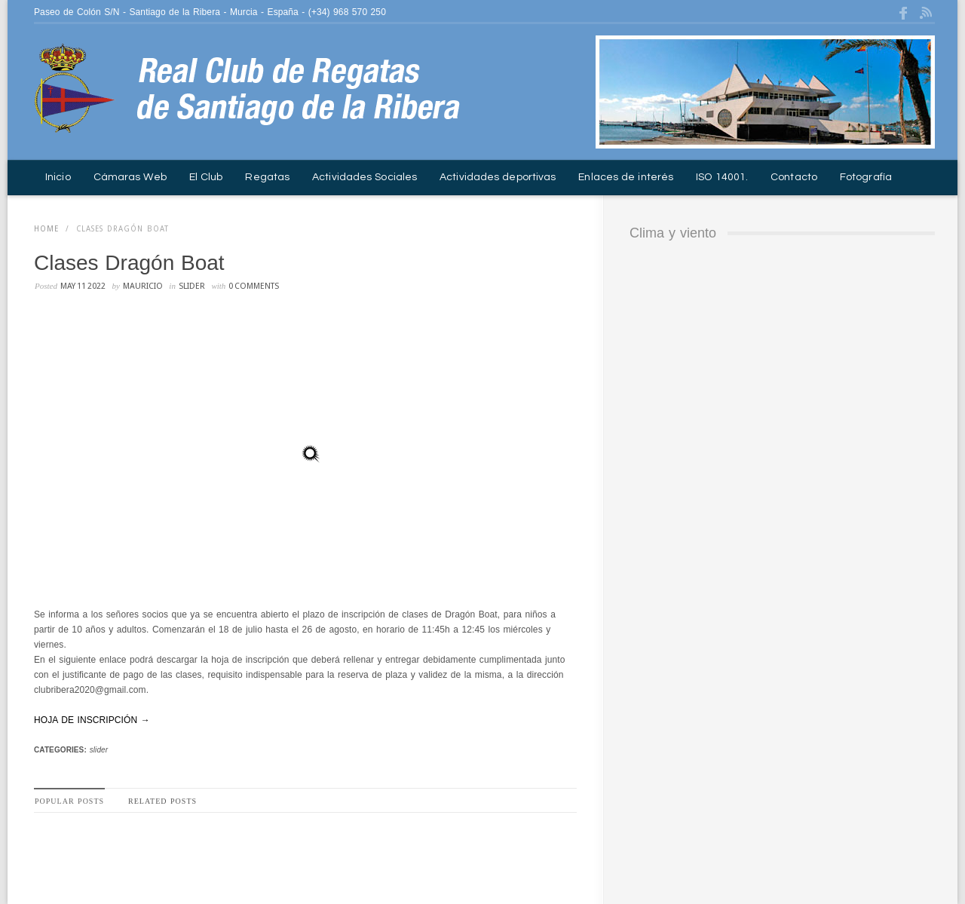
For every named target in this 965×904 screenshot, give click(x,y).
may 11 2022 (83, 286)
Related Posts (162, 801)
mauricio (143, 286)
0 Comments (253, 286)
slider (192, 286)
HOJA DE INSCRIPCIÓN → (92, 720)
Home (46, 229)
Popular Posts (69, 801)
